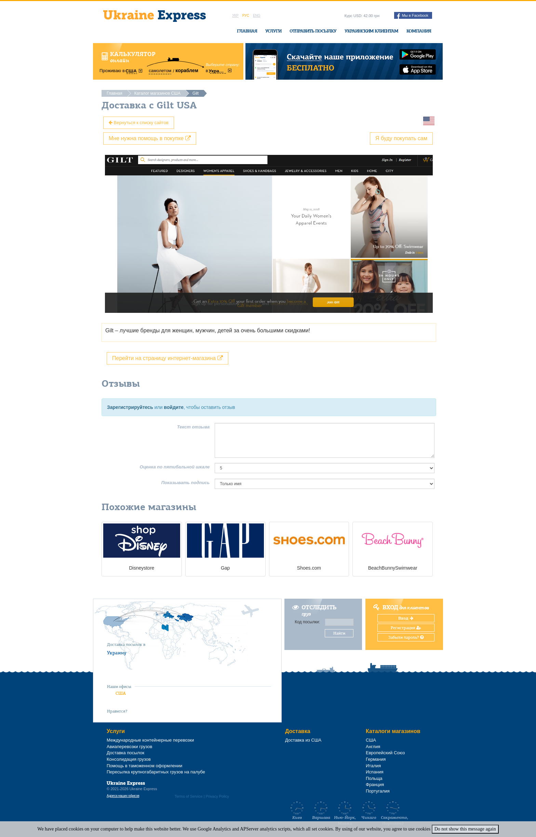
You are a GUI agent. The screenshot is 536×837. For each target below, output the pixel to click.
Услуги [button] (273, 31)
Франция (375, 784)
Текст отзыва (193, 426)
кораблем (186, 70)
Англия (373, 746)
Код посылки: (307, 622)
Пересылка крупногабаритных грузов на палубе (156, 771)
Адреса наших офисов (123, 796)
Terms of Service (189, 796)
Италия (373, 765)
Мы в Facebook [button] (412, 16)
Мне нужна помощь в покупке (150, 138)
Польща (374, 778)
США (121, 693)
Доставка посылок (125, 752)
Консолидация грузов (129, 759)
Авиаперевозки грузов (129, 746)
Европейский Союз (385, 752)
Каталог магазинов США (157, 93)
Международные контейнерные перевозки (150, 740)
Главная (247, 31)
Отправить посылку (313, 31)
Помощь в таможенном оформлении (144, 765)
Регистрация (406, 627)
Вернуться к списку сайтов (139, 122)
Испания (375, 771)
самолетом (160, 70)
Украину (116, 653)
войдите (174, 407)
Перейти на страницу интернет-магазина (167, 358)
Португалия (378, 791)
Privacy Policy (217, 796)
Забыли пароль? (406, 637)
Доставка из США (303, 740)
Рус (245, 15)
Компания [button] (418, 31)
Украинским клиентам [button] (371, 31)
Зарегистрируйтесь (130, 407)
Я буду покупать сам (401, 138)
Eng (256, 15)
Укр (235, 15)
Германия (376, 759)
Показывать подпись (185, 482)
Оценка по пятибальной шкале (175, 466)
